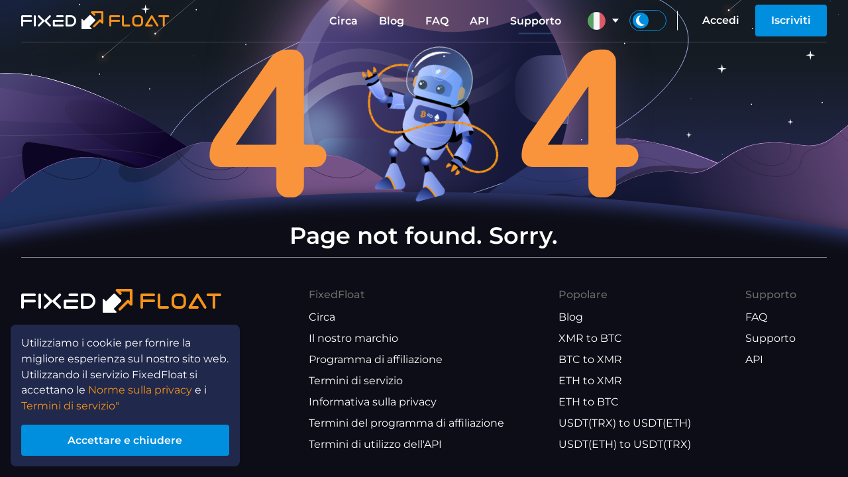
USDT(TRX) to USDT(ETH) (624, 423)
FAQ (437, 21)
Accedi (720, 20)
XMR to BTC (590, 338)
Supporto (535, 21)
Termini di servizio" (70, 405)
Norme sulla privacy (141, 389)
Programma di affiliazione (376, 359)
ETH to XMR (590, 380)
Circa (343, 21)
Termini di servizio (356, 380)
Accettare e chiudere (125, 439)
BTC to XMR (590, 359)
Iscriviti (791, 20)
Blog (391, 21)
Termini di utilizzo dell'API (375, 444)
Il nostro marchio (353, 338)
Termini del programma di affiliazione (406, 423)
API (479, 21)
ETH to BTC (588, 402)
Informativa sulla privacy (373, 402)
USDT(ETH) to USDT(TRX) (624, 444)
